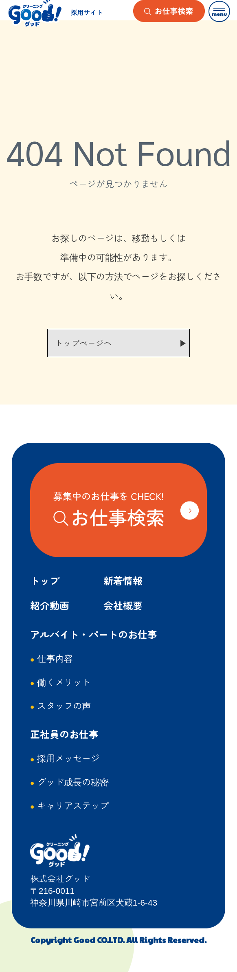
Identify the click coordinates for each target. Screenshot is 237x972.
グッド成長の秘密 (73, 781)
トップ (44, 580)
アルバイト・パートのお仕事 (93, 634)
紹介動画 (49, 605)
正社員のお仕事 (64, 734)
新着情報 (123, 580)
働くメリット (64, 681)
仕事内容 (55, 657)
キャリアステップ (73, 804)
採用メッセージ (68, 757)
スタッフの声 (64, 705)
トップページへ (83, 343)
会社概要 (123, 605)
